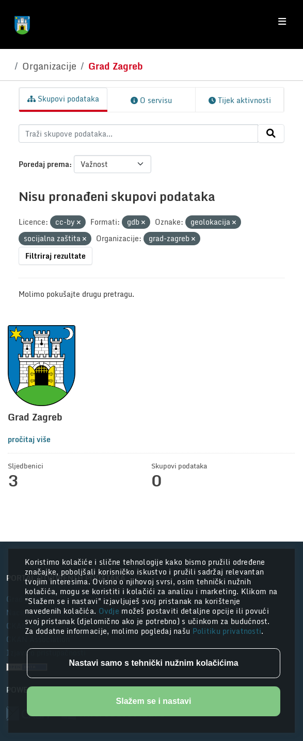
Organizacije (49, 66)
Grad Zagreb (115, 66)
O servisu (151, 100)
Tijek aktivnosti (240, 100)
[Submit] (271, 133)
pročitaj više (29, 439)
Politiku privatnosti (227, 631)
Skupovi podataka (63, 99)
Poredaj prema (44, 164)
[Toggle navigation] (282, 21)
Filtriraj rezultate (55, 256)
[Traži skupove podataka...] (138, 133)
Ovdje (110, 611)
